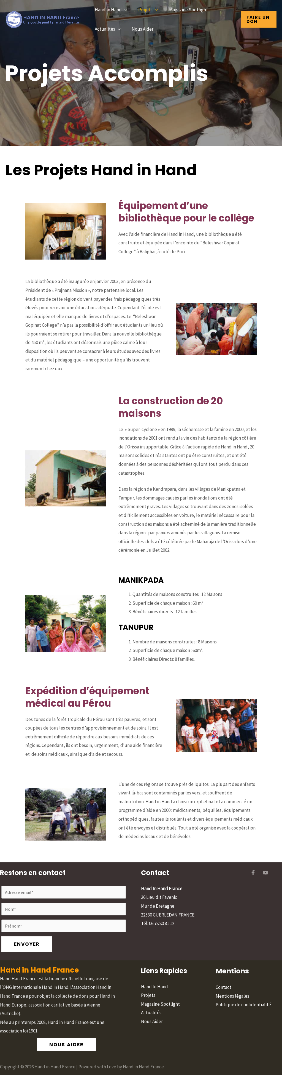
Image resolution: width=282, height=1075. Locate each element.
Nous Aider (140, 29)
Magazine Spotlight (184, 10)
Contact (223, 972)
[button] (123, 9)
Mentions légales (232, 981)
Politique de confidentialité (243, 990)
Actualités (107, 29)
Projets (146, 9)
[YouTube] (265, 872)
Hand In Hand (110, 9)
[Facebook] (253, 872)
